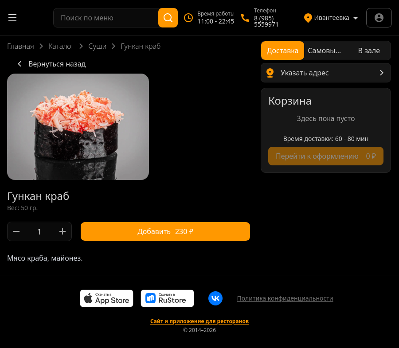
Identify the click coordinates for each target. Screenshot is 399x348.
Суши (97, 46)
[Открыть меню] (12, 17)
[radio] (282, 50)
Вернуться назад (50, 64)
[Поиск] (168, 17)
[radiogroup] (326, 50)
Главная (20, 46)
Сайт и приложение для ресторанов (199, 321)
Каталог (61, 46)
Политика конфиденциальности (285, 298)
